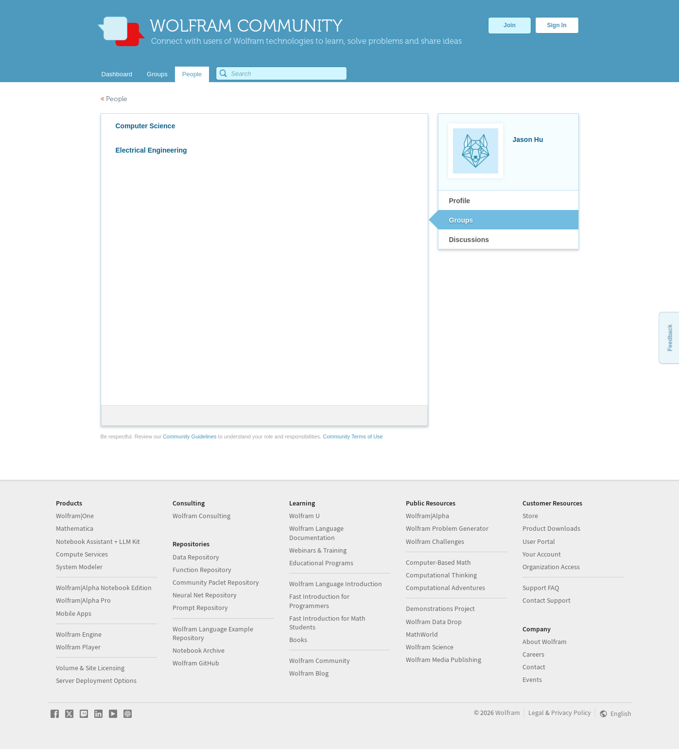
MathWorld (422, 634)
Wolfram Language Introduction (335, 583)
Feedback (669, 337)
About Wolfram (544, 641)
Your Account (541, 554)
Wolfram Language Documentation (316, 532)
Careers (533, 654)
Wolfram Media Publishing (443, 659)
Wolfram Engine (79, 634)
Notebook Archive (199, 650)
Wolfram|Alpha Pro (83, 600)
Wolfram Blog (309, 673)
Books (298, 639)
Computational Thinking (441, 575)
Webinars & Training (318, 550)
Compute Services (82, 554)
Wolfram (507, 712)
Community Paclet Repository (216, 582)
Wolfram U (304, 515)
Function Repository (202, 569)
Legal (536, 712)
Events (532, 679)
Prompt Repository (200, 607)
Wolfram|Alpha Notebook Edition (104, 587)
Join (510, 25)
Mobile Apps (73, 613)
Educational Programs (321, 562)
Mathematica (74, 528)
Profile (459, 201)
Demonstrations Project (440, 608)
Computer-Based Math (438, 562)
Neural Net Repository (205, 595)
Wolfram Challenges (435, 541)
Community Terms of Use (353, 436)
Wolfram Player (78, 647)
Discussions (469, 240)
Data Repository (196, 557)
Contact (533, 666)
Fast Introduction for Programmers (319, 601)
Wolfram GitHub (196, 663)
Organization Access (551, 566)
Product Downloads (551, 528)
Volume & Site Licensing (90, 667)
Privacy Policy (571, 712)
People (114, 99)
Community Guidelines (190, 436)
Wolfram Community (319, 660)
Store (530, 515)
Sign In (557, 25)
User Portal (538, 541)
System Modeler (79, 566)
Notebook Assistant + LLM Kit (98, 541)
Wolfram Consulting (201, 515)
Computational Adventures (445, 587)
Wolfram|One (75, 515)
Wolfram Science (429, 647)
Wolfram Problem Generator (447, 528)
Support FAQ (540, 587)
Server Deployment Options (96, 680)
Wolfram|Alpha (427, 515)
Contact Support (546, 600)
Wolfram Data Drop (434, 621)
